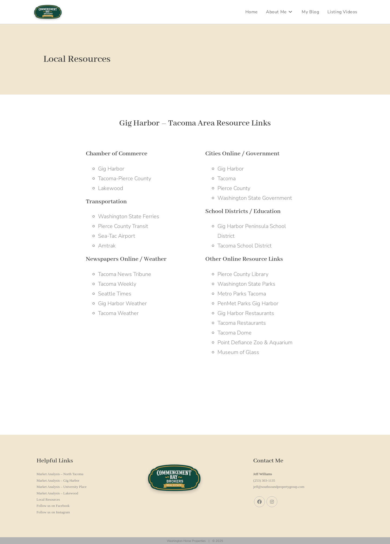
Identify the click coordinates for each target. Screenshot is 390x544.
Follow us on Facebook (53, 506)
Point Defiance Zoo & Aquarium (254, 342)
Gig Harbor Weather (122, 303)
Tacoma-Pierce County (124, 178)
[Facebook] (259, 501)
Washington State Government (254, 198)
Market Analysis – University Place (62, 487)
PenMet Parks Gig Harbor (247, 303)
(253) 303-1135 (264, 480)
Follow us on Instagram (53, 512)
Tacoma (226, 178)
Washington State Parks (246, 284)
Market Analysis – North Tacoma (60, 474)
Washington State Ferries (128, 216)
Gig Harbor (111, 168)
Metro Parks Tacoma (241, 293)
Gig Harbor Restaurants (245, 313)
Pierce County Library (242, 274)
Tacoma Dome (234, 332)
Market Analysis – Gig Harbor (58, 480)
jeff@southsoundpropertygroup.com (278, 487)
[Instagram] (271, 501)
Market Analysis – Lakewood (57, 493)
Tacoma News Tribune (124, 274)
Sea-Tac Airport (116, 236)
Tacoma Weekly (117, 284)
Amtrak (107, 245)
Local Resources (48, 499)
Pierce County (233, 188)
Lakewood (110, 188)
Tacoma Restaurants (241, 323)
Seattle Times (114, 293)
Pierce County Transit (123, 226)
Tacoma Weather (118, 313)
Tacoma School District (244, 245)
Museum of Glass (238, 352)
